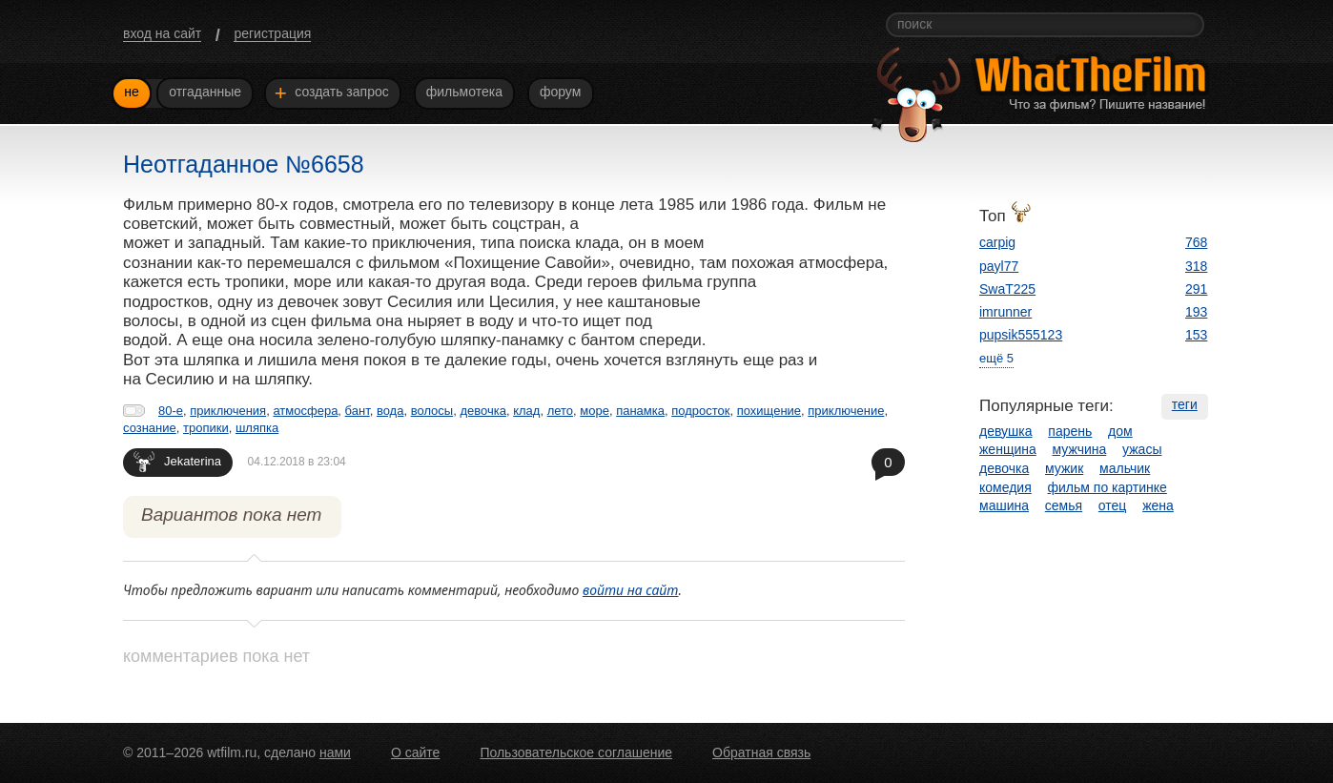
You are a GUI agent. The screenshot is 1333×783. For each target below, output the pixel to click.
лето (560, 410)
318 (1196, 266)
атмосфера (305, 410)
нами (335, 752)
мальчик (1124, 468)
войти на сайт (631, 590)
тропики (206, 428)
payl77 (998, 266)
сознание (149, 428)
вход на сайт (162, 33)
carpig (997, 242)
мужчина (1080, 449)
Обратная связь (761, 752)
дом (1120, 431)
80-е (170, 410)
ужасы (1141, 449)
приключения (228, 410)
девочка (483, 410)
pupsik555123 (1020, 334)
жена (1158, 505)
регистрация (272, 33)
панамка (640, 410)
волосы (432, 410)
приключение (846, 410)
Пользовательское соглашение (576, 752)
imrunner (1005, 311)
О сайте (415, 752)
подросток (700, 410)
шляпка (257, 428)
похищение (769, 410)
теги (1185, 404)
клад (526, 410)
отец (1112, 505)
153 (1196, 334)
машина (1004, 505)
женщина (1007, 449)
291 (1196, 289)
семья (1063, 505)
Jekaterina (177, 461)
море (594, 410)
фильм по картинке (1107, 487)
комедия (1005, 487)
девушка (1006, 431)
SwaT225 (1007, 289)
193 (1196, 311)
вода (390, 410)
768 (1196, 242)
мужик (1064, 468)
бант (357, 410)
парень (1070, 431)
